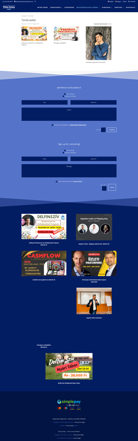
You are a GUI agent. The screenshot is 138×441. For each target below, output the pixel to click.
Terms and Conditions (73, 431)
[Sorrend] (102, 24)
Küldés (112, 130)
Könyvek (118, 7)
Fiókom (125, 1)
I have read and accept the (69, 181)
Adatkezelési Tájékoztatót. (78, 125)
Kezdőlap (23, 16)
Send (112, 187)
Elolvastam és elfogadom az (69, 125)
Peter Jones (42, 7)
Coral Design (69, 425)
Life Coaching (69, 94)
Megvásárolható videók (87, 7)
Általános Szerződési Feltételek (77, 419)
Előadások (69, 7)
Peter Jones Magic (80, 422)
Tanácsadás (55, 7)
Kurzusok (106, 7)
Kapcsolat (130, 7)
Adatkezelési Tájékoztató (59, 419)
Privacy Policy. (77, 181)
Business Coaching (69, 96)
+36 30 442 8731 (8, 1)
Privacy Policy (62, 431)
